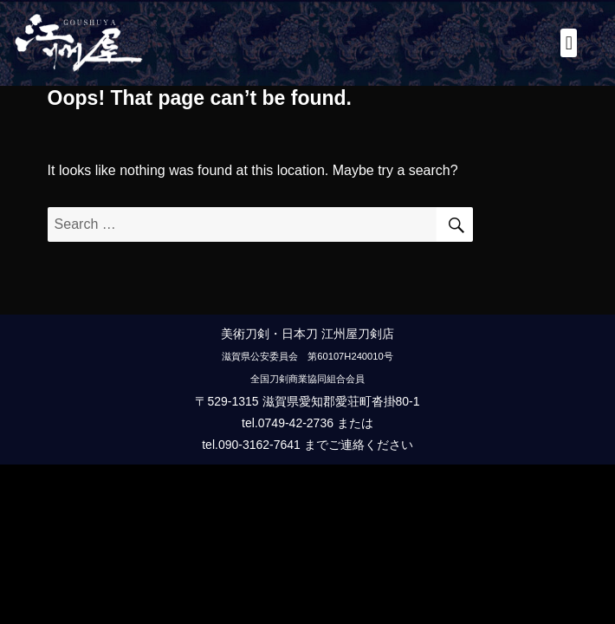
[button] (568, 43)
